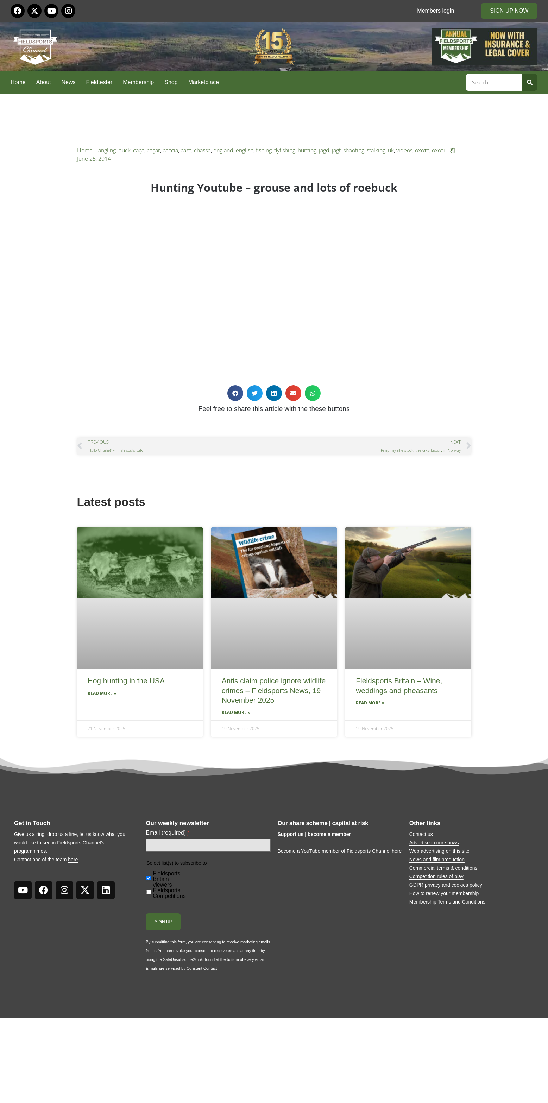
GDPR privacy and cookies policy (445, 885)
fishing (264, 150)
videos (404, 150)
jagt (336, 150)
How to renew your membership (444, 893)
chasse (202, 150)
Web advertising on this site (439, 851)
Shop (170, 82)
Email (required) (167, 833)
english (244, 150)
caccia (170, 150)
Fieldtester (99, 82)
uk (391, 150)
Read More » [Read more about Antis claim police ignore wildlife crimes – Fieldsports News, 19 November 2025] (236, 712)
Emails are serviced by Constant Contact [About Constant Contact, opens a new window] (181, 968)
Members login (435, 11)
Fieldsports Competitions (169, 893)
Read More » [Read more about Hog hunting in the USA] (102, 693)
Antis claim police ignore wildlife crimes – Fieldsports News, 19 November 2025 (274, 690)
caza (186, 150)
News (69, 82)
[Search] (529, 82)
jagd (324, 150)
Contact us (421, 834)
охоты (440, 150)
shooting (353, 150)
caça (138, 150)
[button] (235, 393)
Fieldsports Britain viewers (166, 879)
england (223, 150)
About (43, 82)
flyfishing (284, 150)
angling (107, 150)
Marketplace (203, 82)
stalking (376, 150)
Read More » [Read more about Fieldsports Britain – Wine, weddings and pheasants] (370, 703)
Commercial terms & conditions (443, 868)
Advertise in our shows (434, 842)
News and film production (437, 859)
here (73, 859)
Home (18, 82)
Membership (138, 82)
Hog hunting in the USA (126, 681)
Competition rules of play (436, 876)
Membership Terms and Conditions (447, 902)
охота (422, 150)
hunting (307, 150)
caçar (153, 150)
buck (124, 150)
